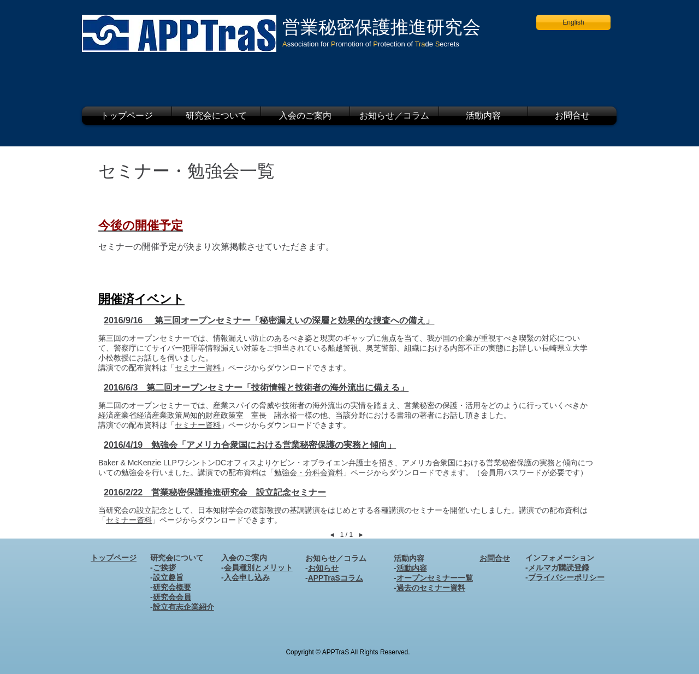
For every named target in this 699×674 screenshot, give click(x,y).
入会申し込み (247, 577)
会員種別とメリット (258, 567)
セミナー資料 (198, 367)
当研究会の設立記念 (132, 510)
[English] (573, 22)
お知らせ (323, 568)
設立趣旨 (168, 577)
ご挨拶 (164, 567)
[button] (216, 116)
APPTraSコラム (335, 578)
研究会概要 (172, 587)
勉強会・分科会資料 (308, 472)
